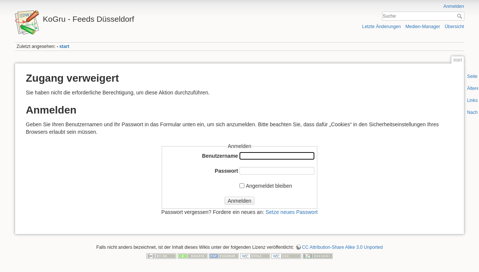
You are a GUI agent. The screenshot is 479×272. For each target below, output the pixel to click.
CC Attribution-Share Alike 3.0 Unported (342, 247)
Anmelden (453, 6)
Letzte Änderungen (381, 26)
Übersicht (454, 26)
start (65, 46)
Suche (460, 16)
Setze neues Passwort (292, 212)
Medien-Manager (422, 26)
